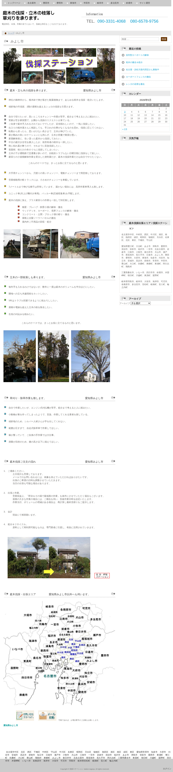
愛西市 (151, 755)
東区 (132, 752)
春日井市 (67, 758)
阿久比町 (111, 758)
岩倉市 (100, 755)
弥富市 (143, 755)
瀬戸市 (57, 755)
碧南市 (32, 755)
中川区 (62, 752)
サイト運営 (145, 3)
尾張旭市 (90, 758)
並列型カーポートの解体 (137, 55)
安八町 (104, 761)
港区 (113, 752)
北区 (23, 752)
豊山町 (30, 758)
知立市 (40, 755)
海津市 (46, 761)
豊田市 (46, 3)
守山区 (54, 752)
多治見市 (115, 3)
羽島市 (72, 761)
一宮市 (91, 755)
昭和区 (79, 752)
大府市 (163, 752)
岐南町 (95, 761)
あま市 (126, 755)
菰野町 (161, 758)
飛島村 (38, 758)
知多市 (154, 752)
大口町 (21, 758)
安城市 (15, 755)
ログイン (167, 769)
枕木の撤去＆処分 (134, 62)
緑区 (126, 752)
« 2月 (124, 129)
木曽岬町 (16, 761)
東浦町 (160, 755)
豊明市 (60, 3)
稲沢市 (117, 755)
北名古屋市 (79, 758)
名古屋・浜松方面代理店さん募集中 (142, 69)
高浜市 (23, 755)
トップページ (14, 3)
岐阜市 (100, 3)
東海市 (73, 3)
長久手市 (101, 758)
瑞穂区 (96, 752)
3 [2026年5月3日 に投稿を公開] (124, 112)
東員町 (136, 758)
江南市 (83, 755)
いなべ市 (26, 761)
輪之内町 (114, 761)
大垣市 (55, 761)
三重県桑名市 (124, 758)
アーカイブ (125, 303)
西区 (29, 752)
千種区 (37, 752)
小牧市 (66, 755)
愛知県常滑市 (142, 752)
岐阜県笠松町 (84, 761)
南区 (119, 752)
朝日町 (144, 758)
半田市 (87, 3)
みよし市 (56, 758)
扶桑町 (13, 758)
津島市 (134, 755)
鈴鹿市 (129, 3)
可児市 (64, 761)
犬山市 (74, 755)
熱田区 (105, 752)
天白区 (88, 752)
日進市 (49, 755)
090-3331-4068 (111, 21)
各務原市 (37, 761)
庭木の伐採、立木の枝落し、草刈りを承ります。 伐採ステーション (41, 15)
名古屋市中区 (12, 752)
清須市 (109, 755)
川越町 (153, 758)
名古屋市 (32, 3)
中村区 (45, 752)
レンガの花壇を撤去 (135, 84)
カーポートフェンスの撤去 (138, 77)
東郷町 (47, 758)
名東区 (71, 752)
